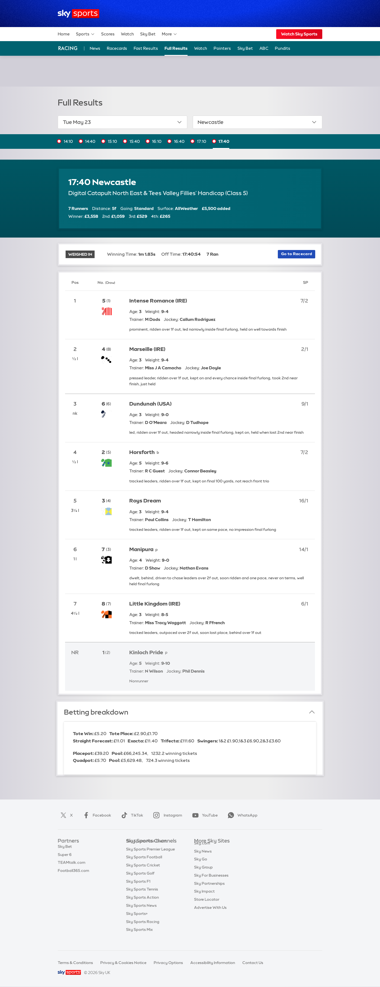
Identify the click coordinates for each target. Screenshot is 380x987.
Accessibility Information (212, 963)
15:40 (135, 141)
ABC (263, 48)
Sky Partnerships (209, 889)
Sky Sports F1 (138, 889)
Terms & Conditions (75, 963)
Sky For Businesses (211, 881)
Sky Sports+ (137, 922)
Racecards (117, 48)
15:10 (112, 141)
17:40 (223, 141)
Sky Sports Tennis (142, 897)
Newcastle (257, 122)
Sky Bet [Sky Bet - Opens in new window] (245, 48)
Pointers (222, 48)
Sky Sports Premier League (150, 857)
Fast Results (146, 48)
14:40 (90, 141)
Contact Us (252, 963)
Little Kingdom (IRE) (154, 603)
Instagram (166, 815)
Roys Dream (145, 500)
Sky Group (203, 873)
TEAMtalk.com (71, 865)
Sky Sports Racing (142, 930)
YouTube (204, 815)
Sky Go (200, 865)
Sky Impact (204, 897)
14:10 (68, 141)
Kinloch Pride (146, 652)
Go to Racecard (296, 254)
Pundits (282, 48)
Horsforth (142, 452)
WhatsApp (241, 815)
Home (64, 34)
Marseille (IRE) (147, 349)
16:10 (157, 141)
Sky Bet (148, 34)
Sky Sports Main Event (146, 849)
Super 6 (65, 857)
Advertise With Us (210, 914)
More (169, 34)
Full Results (176, 48)
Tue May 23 (122, 122)
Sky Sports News (141, 914)
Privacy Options (168, 963)
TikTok (131, 815)
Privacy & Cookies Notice (123, 963)
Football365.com (73, 873)
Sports (85, 34)
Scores (108, 34)
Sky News (203, 857)
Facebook (96, 815)
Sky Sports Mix (139, 938)
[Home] (78, 13)
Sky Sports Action (142, 905)
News (95, 48)
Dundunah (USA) (150, 403)
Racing (68, 48)
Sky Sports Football (144, 865)
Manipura (141, 549)
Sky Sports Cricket (143, 873)
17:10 (201, 141)
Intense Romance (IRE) (158, 300)
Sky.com (202, 849)
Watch (127, 34)
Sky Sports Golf (140, 881)
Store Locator (206, 905)
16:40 (179, 141)
